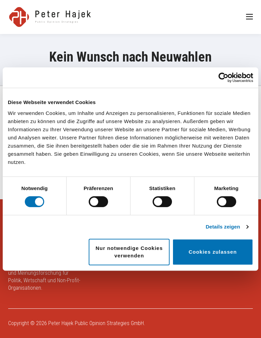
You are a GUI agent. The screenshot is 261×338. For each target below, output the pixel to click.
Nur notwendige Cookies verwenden (129, 251)
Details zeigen (223, 227)
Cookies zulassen (213, 252)
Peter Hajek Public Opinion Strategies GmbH (96, 323)
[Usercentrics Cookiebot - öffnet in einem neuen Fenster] (223, 77)
